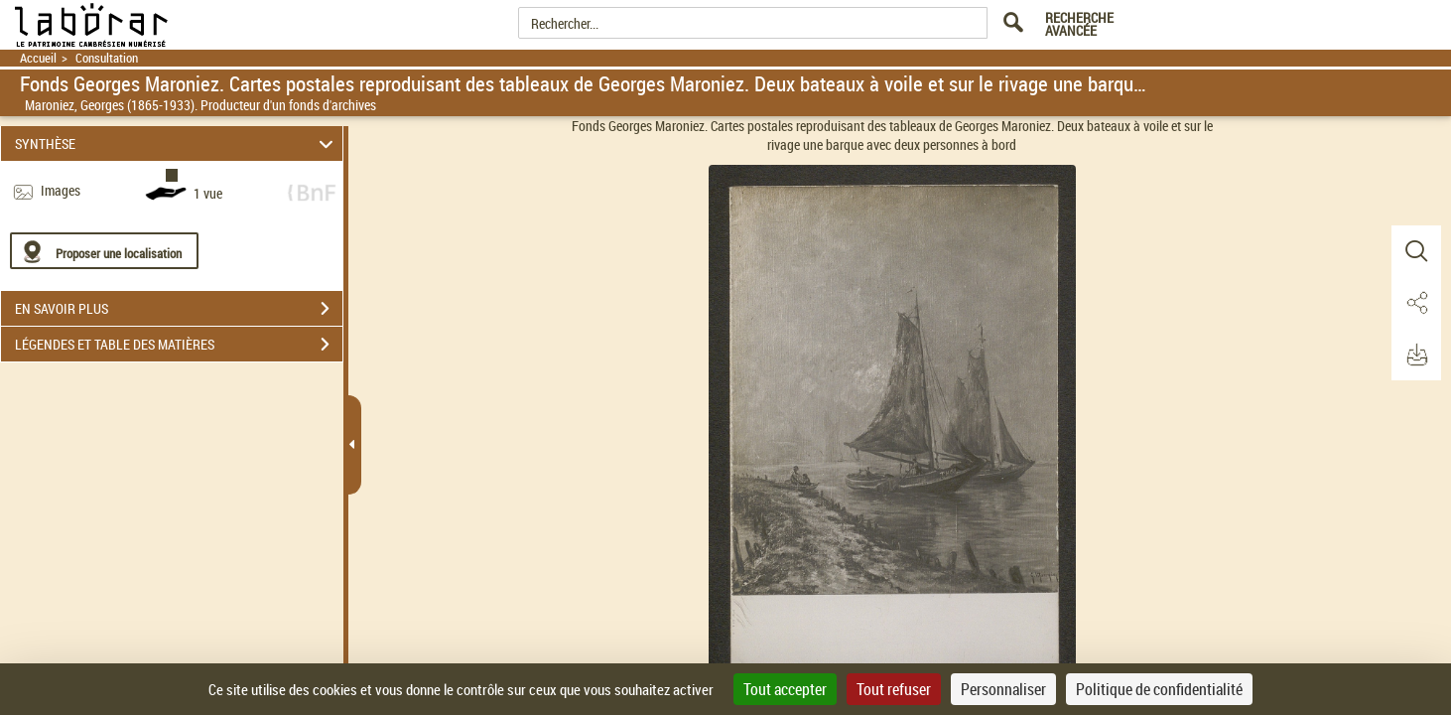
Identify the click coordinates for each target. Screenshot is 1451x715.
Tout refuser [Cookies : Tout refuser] (894, 689)
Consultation (106, 58)
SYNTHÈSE (176, 143)
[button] (1416, 251)
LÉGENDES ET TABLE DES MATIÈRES (178, 344)
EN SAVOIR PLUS (178, 309)
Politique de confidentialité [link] (1159, 689)
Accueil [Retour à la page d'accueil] (38, 58)
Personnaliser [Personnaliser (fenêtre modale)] (1003, 689)
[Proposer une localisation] (104, 250)
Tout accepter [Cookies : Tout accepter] (785, 689)
